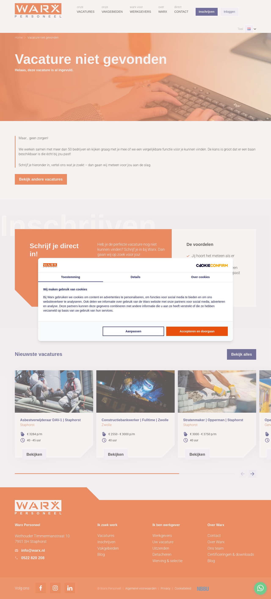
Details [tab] (135, 277)
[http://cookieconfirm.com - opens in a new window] (212, 265)
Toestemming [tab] (70, 277)
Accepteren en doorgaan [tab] (197, 331)
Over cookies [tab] (200, 277)
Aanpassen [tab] (133, 331)
